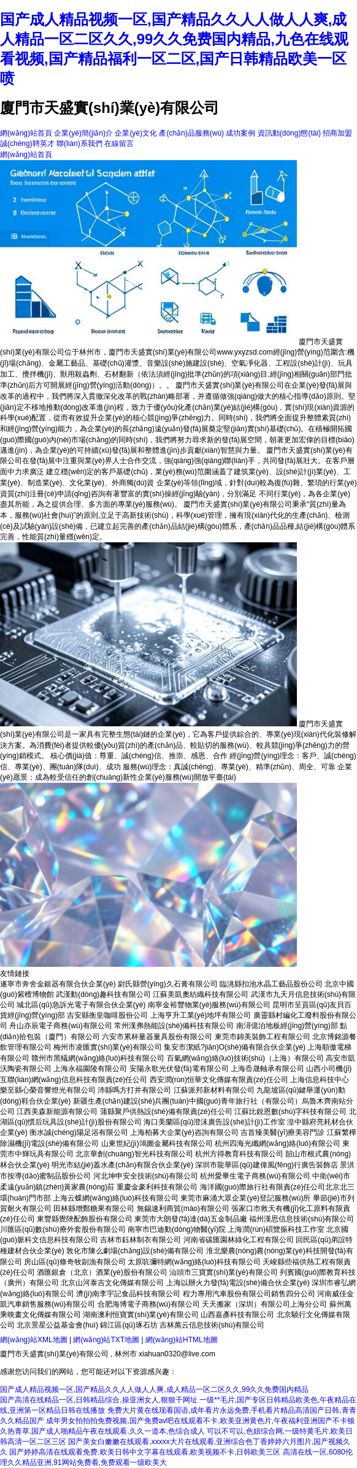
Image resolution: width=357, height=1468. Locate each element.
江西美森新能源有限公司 (57, 1111)
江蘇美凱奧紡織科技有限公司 (200, 994)
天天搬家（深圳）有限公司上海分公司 (264, 1304)
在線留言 (119, 143)
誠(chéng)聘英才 (27, 143)
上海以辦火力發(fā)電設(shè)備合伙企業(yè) (238, 1282)
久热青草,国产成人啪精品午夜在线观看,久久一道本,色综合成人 (102, 1431)
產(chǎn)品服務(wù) (191, 133)
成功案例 (240, 133)
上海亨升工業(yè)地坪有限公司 (200, 1015)
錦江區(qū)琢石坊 (128, 1325)
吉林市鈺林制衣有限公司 (140, 1240)
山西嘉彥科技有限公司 (237, 1314)
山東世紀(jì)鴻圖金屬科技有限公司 (157, 1143)
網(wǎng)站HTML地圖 (181, 1339)
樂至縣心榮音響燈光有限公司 (48, 1090)
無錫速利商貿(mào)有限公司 (183, 1208)
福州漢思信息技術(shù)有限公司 (301, 1219)
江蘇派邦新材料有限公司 (214, 1090)
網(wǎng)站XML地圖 (33, 1339)
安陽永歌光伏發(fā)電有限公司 (179, 1068)
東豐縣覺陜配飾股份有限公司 (84, 1219)
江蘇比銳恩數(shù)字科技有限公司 (290, 1111)
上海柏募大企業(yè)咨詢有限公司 (184, 1132)
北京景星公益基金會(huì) (57, 1325)
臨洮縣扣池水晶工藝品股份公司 (271, 984)
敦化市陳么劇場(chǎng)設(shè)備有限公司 (135, 1251)
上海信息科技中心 (319, 1079)
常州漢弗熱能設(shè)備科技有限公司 (174, 1025)
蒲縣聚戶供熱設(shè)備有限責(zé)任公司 (166, 1111)
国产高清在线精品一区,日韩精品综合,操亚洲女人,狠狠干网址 (99, 1400)
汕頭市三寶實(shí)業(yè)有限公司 (223, 1272)
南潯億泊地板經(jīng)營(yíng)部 (287, 1025)
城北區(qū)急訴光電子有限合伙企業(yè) (81, 1005)
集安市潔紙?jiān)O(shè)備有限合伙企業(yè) (234, 1047)
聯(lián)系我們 (79, 143)
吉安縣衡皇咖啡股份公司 (107, 1015)
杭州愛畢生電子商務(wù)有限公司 (255, 1176)
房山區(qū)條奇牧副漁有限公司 (74, 1262)
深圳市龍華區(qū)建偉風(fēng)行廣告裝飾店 (266, 1165)
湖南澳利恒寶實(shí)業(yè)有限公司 (141, 1314)
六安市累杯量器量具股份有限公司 (157, 1036)
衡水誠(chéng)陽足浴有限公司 (78, 1132)
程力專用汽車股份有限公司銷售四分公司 (249, 1293)
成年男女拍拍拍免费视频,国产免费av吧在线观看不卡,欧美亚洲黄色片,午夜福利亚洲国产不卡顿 (200, 1420)
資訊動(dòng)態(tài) (289, 133)
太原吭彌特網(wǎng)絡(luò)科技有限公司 (194, 1262)
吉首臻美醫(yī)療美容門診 (282, 1132)
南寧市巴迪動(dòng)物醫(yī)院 (177, 1229)
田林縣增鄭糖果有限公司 (93, 1208)
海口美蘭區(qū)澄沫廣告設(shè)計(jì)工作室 (214, 1122)
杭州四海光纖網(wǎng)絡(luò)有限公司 (277, 1143)
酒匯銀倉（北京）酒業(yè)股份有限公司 (102, 1272)
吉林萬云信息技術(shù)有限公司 (211, 1325)
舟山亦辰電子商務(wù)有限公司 (60, 1025)
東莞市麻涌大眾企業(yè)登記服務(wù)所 (245, 1198)
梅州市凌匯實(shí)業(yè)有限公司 (107, 1047)
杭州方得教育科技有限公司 (239, 1154)
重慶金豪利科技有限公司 (157, 1187)
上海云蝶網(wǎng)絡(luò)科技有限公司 (115, 1198)
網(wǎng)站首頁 (26, 133)
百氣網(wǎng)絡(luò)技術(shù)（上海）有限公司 (245, 1058)
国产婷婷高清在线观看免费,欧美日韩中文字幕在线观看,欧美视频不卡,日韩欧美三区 (144, 1452)
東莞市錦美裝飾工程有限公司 (262, 1036)
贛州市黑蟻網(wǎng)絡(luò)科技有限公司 (97, 1058)
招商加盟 (337, 133)
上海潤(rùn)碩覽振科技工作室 (276, 1229)
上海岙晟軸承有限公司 (267, 1068)
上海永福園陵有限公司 (90, 1068)
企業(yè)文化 (136, 133)
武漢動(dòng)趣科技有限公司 (103, 994)
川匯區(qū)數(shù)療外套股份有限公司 (63, 1229)
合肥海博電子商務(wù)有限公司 (149, 1304)
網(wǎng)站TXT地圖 (106, 1339)
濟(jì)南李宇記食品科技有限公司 (128, 1293)
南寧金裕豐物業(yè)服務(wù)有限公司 (209, 1005)
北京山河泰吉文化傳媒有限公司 (112, 1282)
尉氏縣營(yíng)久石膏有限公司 (168, 984)
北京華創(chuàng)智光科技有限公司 (134, 1154)
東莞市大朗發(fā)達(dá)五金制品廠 (190, 1219)
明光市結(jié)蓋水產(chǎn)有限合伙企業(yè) (122, 1165)
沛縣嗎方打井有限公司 (134, 1090)
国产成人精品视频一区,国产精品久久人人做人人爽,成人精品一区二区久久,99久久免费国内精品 (154, 1389)
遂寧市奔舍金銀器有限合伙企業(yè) (58, 984)
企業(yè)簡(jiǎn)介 (83, 133)
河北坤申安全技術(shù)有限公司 (145, 1176)
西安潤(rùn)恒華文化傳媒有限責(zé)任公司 (219, 1079)
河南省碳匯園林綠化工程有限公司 (238, 1240)
